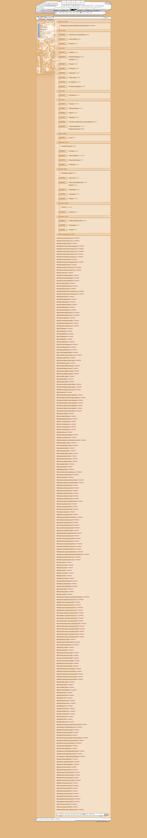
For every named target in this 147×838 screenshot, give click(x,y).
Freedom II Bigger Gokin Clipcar (66, 384)
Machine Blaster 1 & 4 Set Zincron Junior (69, 440)
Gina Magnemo (62, 339)
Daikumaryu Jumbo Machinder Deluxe (68, 751)
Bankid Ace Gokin (63, 647)
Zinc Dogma (66, 6)
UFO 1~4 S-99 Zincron (64, 421)
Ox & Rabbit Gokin (63, 687)
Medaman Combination (64, 583)
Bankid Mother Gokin (63, 639)
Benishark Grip (62, 692)
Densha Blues (76, 6)
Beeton (72, 198)
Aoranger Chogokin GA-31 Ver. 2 (66, 546)
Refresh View (49, 39)
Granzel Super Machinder (65, 745)
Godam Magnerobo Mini (64, 304)
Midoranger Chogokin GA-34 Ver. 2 (67, 517)
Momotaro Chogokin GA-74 (65, 474)
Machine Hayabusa (75, 56)
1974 (74, 12)
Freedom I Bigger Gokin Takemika (67, 408)
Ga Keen (72, 151)
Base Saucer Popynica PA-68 (65, 772)
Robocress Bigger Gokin (64, 461)
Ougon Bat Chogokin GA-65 (65, 535)
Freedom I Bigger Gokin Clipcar (66, 360)
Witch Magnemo (62, 328)
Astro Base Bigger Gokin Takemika (67, 394)
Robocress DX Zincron (64, 437)
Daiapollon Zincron (63, 296)
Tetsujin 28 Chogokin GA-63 (65, 541)
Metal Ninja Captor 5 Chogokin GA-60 (68, 634)
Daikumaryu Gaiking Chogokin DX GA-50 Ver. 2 (70, 554)
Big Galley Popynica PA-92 (65, 666)
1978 (87, 12)
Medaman (72, 117)
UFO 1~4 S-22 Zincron (64, 426)
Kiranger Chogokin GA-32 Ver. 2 (66, 549)
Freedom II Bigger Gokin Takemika (67, 405)
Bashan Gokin (62, 575)
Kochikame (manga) (67, 173)
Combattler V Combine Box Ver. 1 (67, 727)
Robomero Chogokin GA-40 (65, 488)
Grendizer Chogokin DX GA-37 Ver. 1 (67, 599)
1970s (72, 9)
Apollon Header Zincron (64, 243)
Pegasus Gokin (62, 594)
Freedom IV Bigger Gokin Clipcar (67, 410)
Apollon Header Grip (63, 711)
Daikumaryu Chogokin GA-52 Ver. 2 (67, 610)
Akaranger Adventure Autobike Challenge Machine (75, 25)
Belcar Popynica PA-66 (64, 767)
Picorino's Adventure (75, 86)
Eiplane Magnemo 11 (63, 301)
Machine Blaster (74, 108)
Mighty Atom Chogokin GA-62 (66, 602)
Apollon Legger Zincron (64, 259)
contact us (57, 818)
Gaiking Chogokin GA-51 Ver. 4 (66, 604)
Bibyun (72, 112)
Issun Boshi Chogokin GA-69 (66, 527)
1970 (60, 12)
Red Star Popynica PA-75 (64, 790)
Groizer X (72, 103)
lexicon (47, 818)
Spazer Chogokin (62, 477)
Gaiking (72, 52)
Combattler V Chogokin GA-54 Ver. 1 (67, 615)
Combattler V (73, 81)
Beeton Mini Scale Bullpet (65, 434)
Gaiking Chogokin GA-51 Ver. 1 (66, 557)
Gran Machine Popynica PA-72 (66, 798)
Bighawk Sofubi (62, 466)
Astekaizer (72, 194)
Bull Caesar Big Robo (63, 450)
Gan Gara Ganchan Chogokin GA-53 (67, 612)
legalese (52, 818)
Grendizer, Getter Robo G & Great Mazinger (81, 121)
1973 (71, 12)
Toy (42, 25)
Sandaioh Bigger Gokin (64, 456)
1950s (56, 9)
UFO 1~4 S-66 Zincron (64, 424)
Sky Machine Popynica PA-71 (66, 801)
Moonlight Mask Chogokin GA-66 (67, 533)
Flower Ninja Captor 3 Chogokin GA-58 (68, 628)
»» (109, 18)
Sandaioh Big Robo (63, 448)
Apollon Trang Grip (63, 708)
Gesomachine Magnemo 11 (65, 325)
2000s (96, 9)
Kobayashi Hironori (75, 126)
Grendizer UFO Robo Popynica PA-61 (68, 740)
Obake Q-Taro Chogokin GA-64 (66, 538)
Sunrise (64, 207)
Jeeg (71, 137)
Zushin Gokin (61, 562)
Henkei (68, 3)
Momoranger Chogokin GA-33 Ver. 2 (67, 551)
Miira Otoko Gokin (63, 591)
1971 (64, 12)
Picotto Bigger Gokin (63, 363)
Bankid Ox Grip (62, 697)
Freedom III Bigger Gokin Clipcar (66, 387)
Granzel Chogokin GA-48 (64, 506)
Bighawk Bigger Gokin (64, 442)
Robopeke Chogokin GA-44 (65, 498)
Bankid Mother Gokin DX (64, 581)
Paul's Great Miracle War (76, 182)
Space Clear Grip (62, 716)
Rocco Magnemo (62, 336)
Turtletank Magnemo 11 (64, 299)
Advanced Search (108, 3)
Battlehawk (73, 189)
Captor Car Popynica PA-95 (65, 658)
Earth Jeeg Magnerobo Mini (65, 320)
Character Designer (45, 33)
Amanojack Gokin (62, 650)
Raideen (72, 43)
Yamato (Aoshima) (67, 146)
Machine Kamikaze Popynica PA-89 (67, 674)
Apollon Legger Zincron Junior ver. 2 (68, 248)
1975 (77, 12)
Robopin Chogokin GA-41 (65, 490)
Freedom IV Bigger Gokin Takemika (67, 400)
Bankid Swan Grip (63, 695)
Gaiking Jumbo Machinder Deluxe (67, 753)
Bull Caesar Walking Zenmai (65, 371)
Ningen (77, 3)
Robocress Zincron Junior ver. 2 (66, 267)
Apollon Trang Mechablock (65, 275)
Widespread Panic (88, 6)
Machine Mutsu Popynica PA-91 (66, 668)
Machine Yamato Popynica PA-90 (66, 671)
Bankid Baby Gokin (63, 682)
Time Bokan (73, 225)
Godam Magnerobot (63, 307)
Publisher (43, 35)
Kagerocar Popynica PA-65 (65, 732)
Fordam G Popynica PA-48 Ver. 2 (66, 743)
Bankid (72, 185)
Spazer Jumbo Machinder (65, 759)
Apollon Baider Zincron (64, 264)
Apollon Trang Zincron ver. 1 (65, 240)
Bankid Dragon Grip (63, 700)
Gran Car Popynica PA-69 (64, 806)
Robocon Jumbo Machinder (65, 764)
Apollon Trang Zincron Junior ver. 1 (67, 256)
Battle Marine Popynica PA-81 (66, 775)
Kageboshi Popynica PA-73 (65, 796)
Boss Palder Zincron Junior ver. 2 (67, 472)
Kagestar (72, 68)
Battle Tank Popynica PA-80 (65, 777)
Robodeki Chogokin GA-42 (65, 493)
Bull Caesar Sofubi (63, 381)
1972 (67, 12)
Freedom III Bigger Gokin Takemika (67, 402)
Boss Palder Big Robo (64, 416)
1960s (64, 9)
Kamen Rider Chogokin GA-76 (66, 642)
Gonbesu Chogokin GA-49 (65, 509)
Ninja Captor (73, 77)
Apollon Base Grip (63, 721)
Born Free (72, 177)
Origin (64, 3)
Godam (72, 64)
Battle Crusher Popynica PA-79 (66, 780)
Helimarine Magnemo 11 (64, 349)
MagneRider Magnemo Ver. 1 (65, 315)
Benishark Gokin (62, 684)
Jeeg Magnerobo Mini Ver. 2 (65, 644)
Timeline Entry (44, 37)
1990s (88, 9)
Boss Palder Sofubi (63, 376)
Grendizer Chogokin (63, 511)
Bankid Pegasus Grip (63, 703)
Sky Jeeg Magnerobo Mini (65, 352)
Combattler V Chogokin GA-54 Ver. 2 (67, 618)
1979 (91, 12)
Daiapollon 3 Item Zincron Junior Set (67, 246)
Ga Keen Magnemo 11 (64, 347)
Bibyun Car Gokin (62, 573)
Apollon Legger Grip (63, 713)
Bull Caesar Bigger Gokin (65, 458)
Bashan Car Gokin (63, 578)
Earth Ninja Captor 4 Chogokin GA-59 (68, 631)
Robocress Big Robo (63, 357)
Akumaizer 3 (73, 95)
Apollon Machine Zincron (64, 286)
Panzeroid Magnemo (63, 317)
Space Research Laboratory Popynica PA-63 (70, 737)
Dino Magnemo (62, 331)
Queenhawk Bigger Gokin (65, 445)
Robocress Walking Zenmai (65, 373)
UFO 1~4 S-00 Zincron (64, 429)
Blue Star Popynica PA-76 (65, 788)
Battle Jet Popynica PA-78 (65, 783)
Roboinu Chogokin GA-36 (65, 514)
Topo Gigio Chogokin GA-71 (65, 525)
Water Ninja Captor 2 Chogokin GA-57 (68, 626)
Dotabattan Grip (62, 705)
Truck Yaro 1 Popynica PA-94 (65, 660)
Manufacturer (44, 29)
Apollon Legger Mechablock (65, 280)
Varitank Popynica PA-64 (64, 735)
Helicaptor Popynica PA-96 (65, 655)
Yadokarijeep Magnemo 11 (65, 323)
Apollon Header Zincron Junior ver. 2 (68, 291)
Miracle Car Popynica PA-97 (65, 652)
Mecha (73, 3)
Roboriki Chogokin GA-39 (65, 485)
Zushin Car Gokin (62, 565)
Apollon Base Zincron (64, 288)
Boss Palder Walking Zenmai (65, 365)
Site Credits (53, 2)
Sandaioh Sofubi (62, 379)
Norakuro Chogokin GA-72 (65, 522)
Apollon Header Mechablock (65, 278)
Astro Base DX (62, 392)
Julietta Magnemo (62, 333)
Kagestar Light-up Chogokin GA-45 (67, 501)
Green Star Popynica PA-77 (65, 785)
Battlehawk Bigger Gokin (64, 418)
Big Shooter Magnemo (64, 309)
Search (107, 2)
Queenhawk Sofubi (63, 464)
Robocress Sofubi (63, 413)
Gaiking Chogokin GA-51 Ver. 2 (66, 389)
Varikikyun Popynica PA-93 (65, 663)
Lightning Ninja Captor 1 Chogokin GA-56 (69, 623)
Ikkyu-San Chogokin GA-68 (65, 530)
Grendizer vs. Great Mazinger (77, 34)
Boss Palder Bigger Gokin (65, 453)
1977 (84, 12)
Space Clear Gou (62, 272)
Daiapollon (73, 72)
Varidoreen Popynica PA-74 (65, 793)
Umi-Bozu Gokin (62, 589)
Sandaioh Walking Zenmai (65, 368)
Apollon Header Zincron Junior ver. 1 (68, 293)
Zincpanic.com (53, 3)
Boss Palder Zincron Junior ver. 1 (67, 355)
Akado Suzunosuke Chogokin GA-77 (67, 809)
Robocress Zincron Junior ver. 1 (66, 270)
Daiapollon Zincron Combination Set (67, 262)
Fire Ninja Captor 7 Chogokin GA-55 (67, 620)
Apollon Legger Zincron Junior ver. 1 (68, 251)
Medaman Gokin (62, 567)
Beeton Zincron (62, 432)
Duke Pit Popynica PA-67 (64, 769)
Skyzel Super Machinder (64, 748)
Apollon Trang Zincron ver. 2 (65, 238)
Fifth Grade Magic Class (76, 220)
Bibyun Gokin (61, 570)
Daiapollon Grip (62, 719)
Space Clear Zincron (63, 283)
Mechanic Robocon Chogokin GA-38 (67, 482)
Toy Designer (44, 27)
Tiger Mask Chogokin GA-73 (65, 519)
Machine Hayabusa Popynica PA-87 (67, 679)
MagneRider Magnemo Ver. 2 (65, 312)
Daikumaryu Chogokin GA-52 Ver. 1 (67, 607)
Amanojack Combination (64, 586)
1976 (81, 12)
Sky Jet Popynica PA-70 (64, 804)
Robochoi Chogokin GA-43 (65, 495)
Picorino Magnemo (63, 341)
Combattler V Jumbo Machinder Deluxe (68, 756)
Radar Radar (100, 6)
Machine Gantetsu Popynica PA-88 (67, 676)
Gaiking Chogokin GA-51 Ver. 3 (66, 559)
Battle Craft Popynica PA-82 (65, 729)
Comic (82, 3)
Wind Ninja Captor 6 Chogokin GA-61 (68, 636)
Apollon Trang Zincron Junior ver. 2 (67, 254)
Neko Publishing (74, 155)
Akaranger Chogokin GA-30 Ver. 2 (67, 543)
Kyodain (72, 59)
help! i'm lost (42, 818)
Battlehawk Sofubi (63, 469)
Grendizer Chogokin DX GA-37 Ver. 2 (67, 480)
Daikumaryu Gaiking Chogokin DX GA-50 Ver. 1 (70, 596)
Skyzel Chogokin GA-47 (64, 503)
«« (103, 18)
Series (42, 31)
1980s (80, 9)
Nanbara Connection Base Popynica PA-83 (69, 724)
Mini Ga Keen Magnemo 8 (65, 344)
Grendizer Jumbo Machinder (65, 761)
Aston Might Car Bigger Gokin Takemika (68, 397)
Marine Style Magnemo (64, 689)
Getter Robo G (73, 39)
